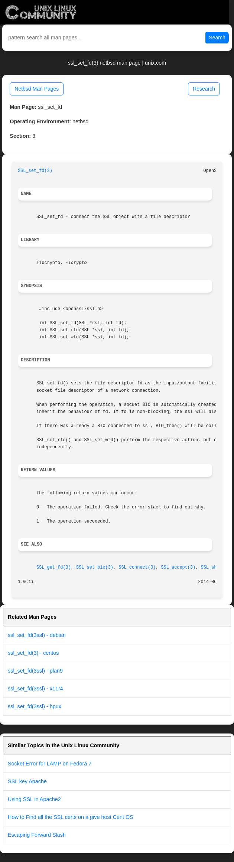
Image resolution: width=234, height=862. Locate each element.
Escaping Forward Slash (37, 835)
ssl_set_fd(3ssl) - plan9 (35, 671)
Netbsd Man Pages (36, 89)
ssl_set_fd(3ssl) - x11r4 (35, 689)
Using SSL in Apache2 (34, 799)
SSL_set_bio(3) (94, 567)
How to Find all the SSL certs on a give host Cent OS (70, 817)
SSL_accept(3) (178, 567)
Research (204, 89)
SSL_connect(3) (137, 567)
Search (217, 37)
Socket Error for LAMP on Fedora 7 (49, 764)
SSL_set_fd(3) (35, 170)
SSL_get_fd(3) (53, 567)
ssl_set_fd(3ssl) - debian (37, 635)
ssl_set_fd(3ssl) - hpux (34, 706)
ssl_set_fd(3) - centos (33, 653)
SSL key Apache (27, 781)
